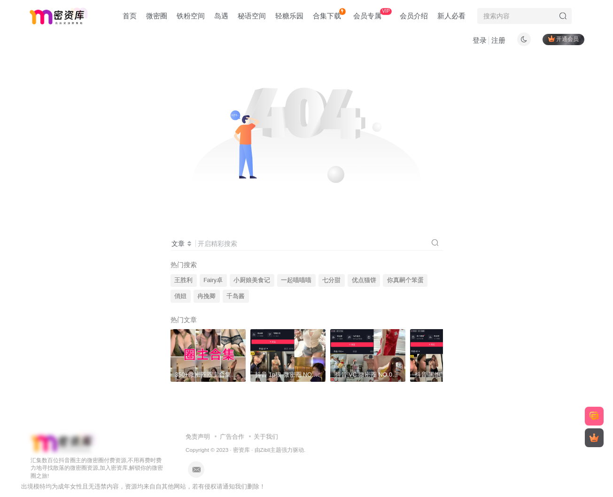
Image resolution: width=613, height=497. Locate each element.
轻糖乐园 (289, 16)
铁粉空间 (191, 16)
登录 (480, 40)
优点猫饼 (364, 280)
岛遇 (221, 16)
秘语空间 (252, 16)
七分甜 (331, 280)
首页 (130, 16)
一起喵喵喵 (296, 280)
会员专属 (372, 14)
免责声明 (198, 436)
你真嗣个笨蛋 (405, 280)
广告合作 (232, 436)
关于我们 (266, 436)
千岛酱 (235, 296)
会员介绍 (414, 16)
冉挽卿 (206, 296)
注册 (498, 40)
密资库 (241, 450)
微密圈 (156, 16)
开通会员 (563, 38)
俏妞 (180, 296)
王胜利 (183, 280)
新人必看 (451, 16)
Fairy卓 (213, 280)
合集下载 (329, 14)
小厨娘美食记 (251, 280)
